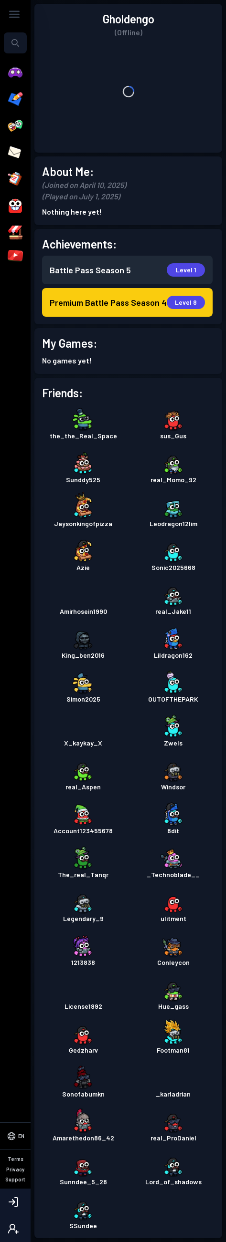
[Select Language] (15, 1176)
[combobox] (15, 42)
